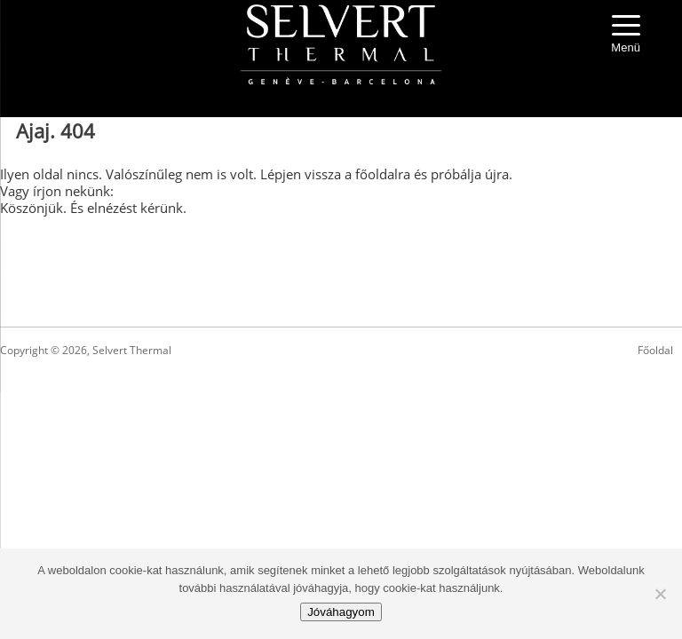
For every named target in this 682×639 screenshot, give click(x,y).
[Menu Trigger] (626, 35)
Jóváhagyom (341, 612)
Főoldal (655, 350)
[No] (660, 594)
